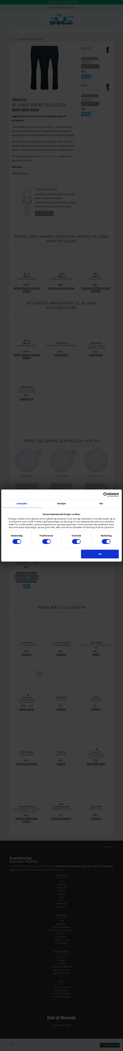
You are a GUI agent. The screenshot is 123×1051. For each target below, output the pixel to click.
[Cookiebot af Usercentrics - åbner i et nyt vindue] (105, 494)
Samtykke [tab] (21, 503)
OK (99, 554)
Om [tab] (101, 503)
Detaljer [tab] (61, 503)
